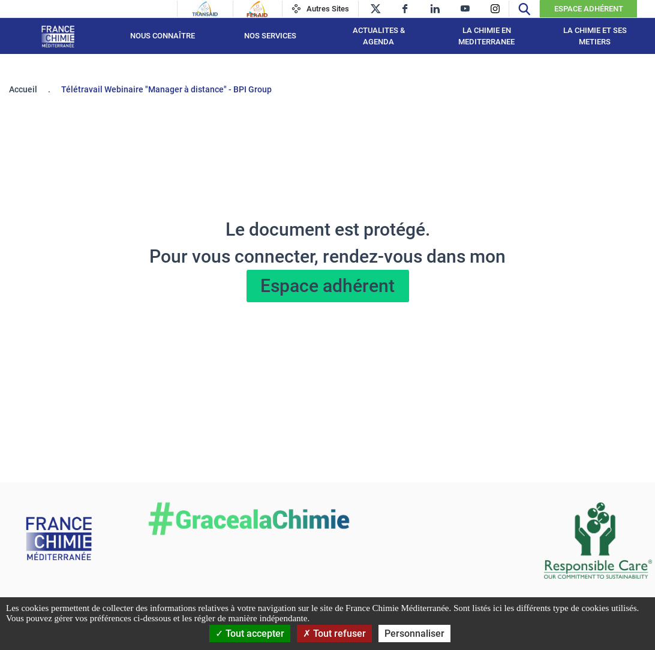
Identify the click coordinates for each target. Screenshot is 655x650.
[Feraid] (257, 9)
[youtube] (465, 8)
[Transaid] (205, 9)
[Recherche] (524, 8)
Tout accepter (249, 633)
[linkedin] (435, 8)
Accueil (23, 89)
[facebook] (405, 8)
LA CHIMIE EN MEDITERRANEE (486, 36)
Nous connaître (162, 35)
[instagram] (495, 8)
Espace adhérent (327, 285)
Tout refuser (334, 633)
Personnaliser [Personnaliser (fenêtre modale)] (414, 633)
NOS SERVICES (270, 35)
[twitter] (375, 8)
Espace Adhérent (588, 8)
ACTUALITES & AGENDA (379, 36)
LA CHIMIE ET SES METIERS (595, 36)
